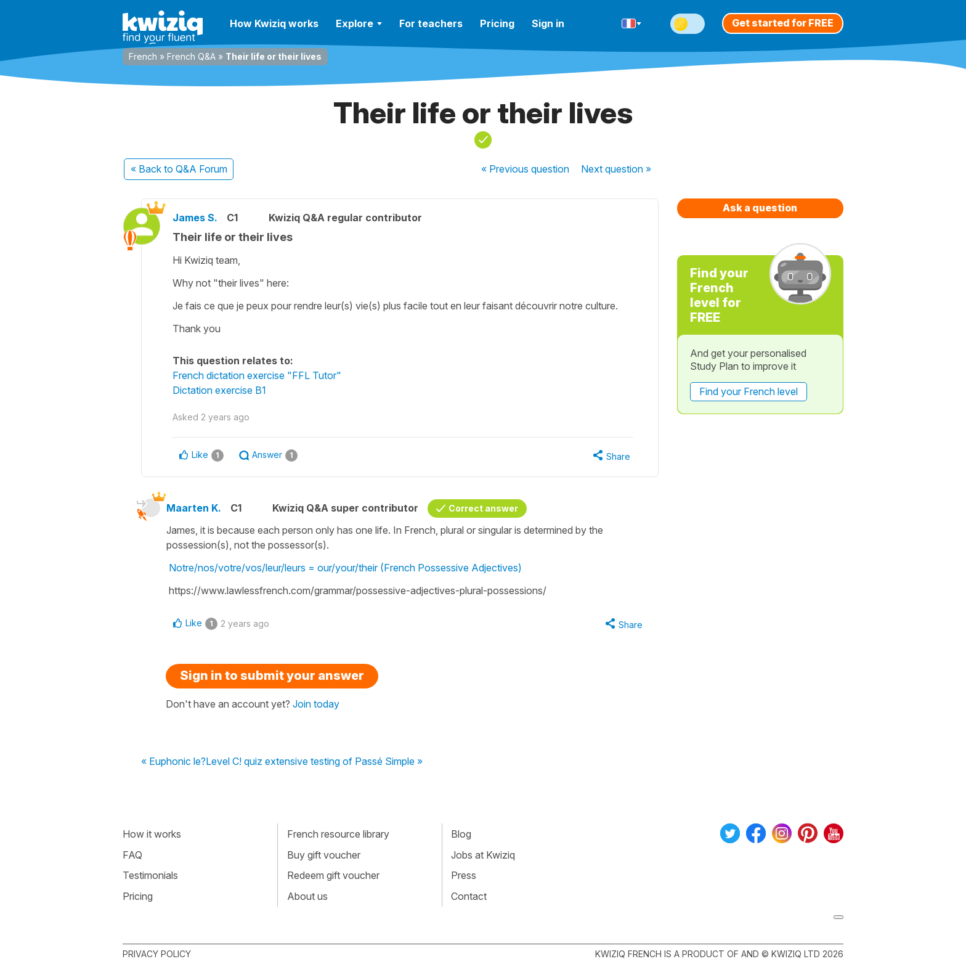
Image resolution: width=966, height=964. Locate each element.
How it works (152, 834)
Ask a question (760, 208)
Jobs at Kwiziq (483, 855)
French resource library (338, 834)
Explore (359, 23)
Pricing (497, 23)
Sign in (548, 23)
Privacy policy (157, 954)
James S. (194, 217)
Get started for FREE (783, 23)
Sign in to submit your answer (272, 675)
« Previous (525, 169)
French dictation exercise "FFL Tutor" (256, 375)
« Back (179, 169)
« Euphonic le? (173, 761)
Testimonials (150, 875)
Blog (461, 834)
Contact (469, 896)
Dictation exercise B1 (219, 390)
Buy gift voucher (323, 855)
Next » (616, 169)
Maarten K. (193, 508)
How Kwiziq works (274, 23)
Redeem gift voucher (333, 875)
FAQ (132, 855)
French (143, 56)
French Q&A (191, 56)
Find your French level (748, 391)
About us (307, 896)
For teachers (431, 23)
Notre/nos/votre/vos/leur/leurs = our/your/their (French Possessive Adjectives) (345, 568)
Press (463, 875)
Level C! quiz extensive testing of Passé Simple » (314, 761)
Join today (316, 704)
